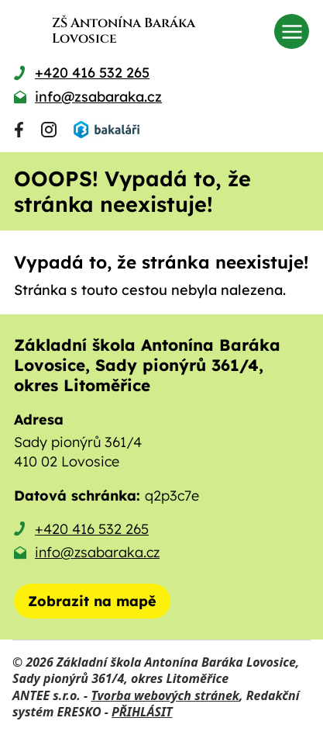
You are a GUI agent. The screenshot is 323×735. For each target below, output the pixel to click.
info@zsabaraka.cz (97, 552)
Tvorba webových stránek (165, 695)
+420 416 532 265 (92, 529)
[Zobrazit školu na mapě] (92, 601)
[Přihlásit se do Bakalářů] (106, 129)
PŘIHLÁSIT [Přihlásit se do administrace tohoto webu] (142, 711)
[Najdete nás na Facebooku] (19, 129)
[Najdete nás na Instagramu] (49, 129)
